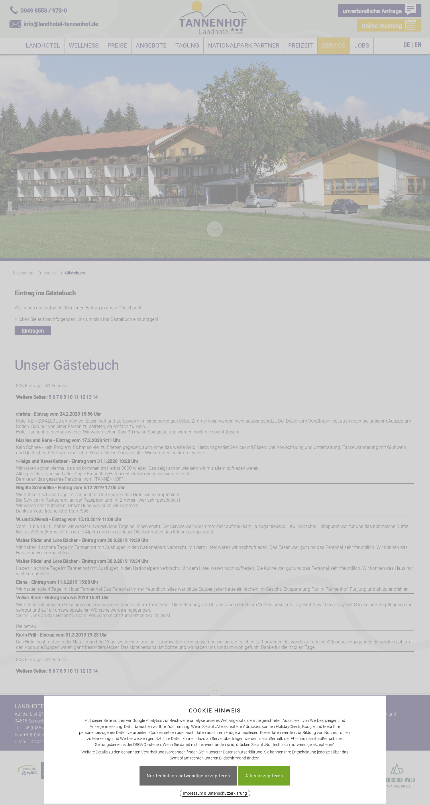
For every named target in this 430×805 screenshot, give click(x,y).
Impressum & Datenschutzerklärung (215, 793)
